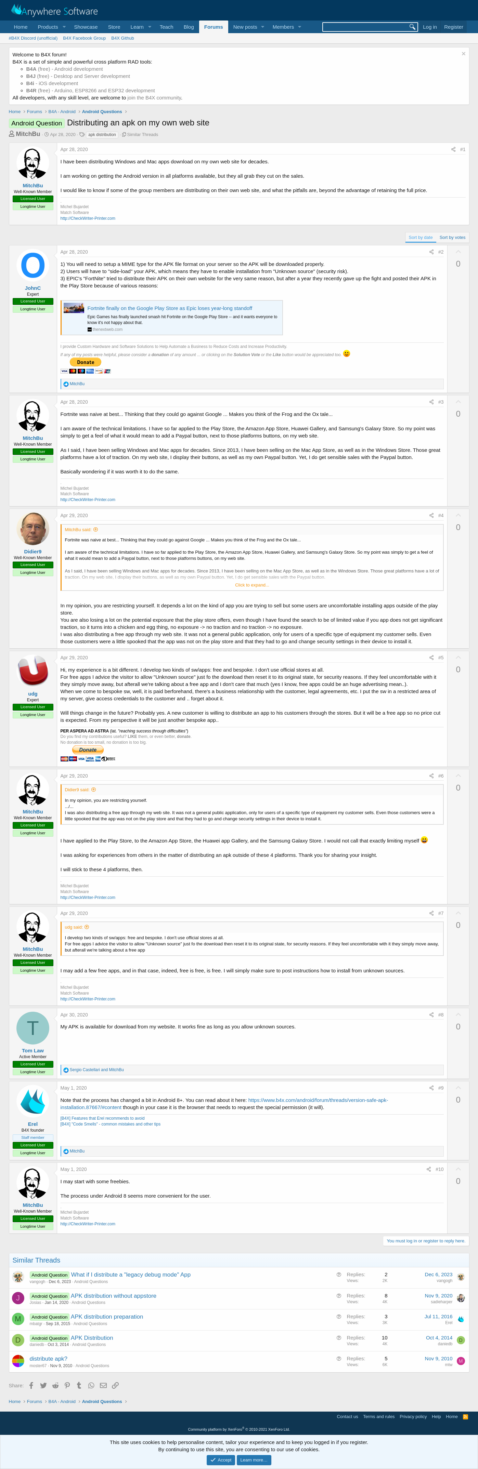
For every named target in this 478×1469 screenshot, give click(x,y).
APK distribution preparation (107, 1316)
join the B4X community (154, 97)
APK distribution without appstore (113, 1296)
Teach (166, 27)
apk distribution (102, 134)
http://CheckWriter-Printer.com (88, 218)
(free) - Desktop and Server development (78, 76)
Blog (189, 27)
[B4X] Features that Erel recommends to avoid (103, 1118)
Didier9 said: (77, 789)
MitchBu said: (78, 529)
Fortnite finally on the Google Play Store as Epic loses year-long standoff (170, 308)
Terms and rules (379, 1416)
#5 (441, 657)
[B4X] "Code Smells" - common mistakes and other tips (111, 1124)
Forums (213, 27)
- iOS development (52, 83)
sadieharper (441, 1301)
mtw (449, 1364)
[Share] (453, 149)
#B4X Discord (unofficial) (33, 38)
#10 (439, 1169)
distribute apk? (49, 1359)
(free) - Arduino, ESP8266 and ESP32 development (90, 90)
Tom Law (33, 1050)
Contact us (347, 1416)
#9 (441, 1088)
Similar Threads (142, 134)
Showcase (86, 27)
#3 (441, 402)
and (97, 1069)
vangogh (38, 1281)
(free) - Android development (64, 69)
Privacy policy (413, 1416)
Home (21, 27)
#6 (441, 776)
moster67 (38, 1365)
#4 (441, 515)
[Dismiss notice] (463, 54)
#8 (441, 1014)
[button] (51, 27)
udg (33, 694)
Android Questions (91, 1281)
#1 (463, 149)
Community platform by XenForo (239, 1429)
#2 (441, 252)
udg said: (74, 927)
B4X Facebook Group (84, 38)
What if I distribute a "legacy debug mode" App (131, 1274)
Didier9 (33, 551)
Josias (35, 1302)
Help (436, 1416)
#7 (441, 913)
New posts (245, 27)
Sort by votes (453, 237)
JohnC (33, 288)
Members (283, 27)
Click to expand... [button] (252, 585)
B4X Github (122, 38)
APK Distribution (92, 1338)
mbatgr (36, 1323)
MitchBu (28, 134)
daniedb (37, 1344)
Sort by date (421, 237)
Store (114, 27)
